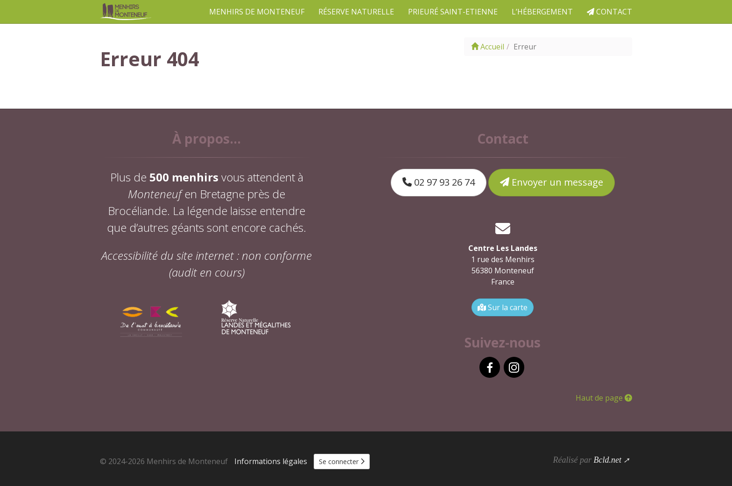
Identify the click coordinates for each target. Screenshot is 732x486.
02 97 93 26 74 (438, 182)
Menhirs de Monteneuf (256, 12)
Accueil (487, 47)
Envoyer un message (551, 182)
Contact (609, 12)
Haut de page (604, 398)
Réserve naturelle (356, 12)
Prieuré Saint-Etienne (453, 12)
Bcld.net (607, 460)
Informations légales (270, 461)
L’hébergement (542, 12)
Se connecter (342, 461)
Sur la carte (503, 307)
